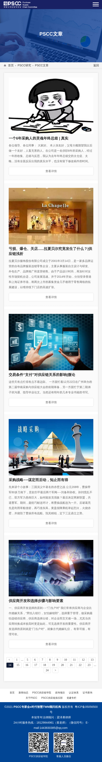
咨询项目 (60, 692)
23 (89, 665)
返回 (96, 65)
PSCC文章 (41, 65)
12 (83, 659)
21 (71, 665)
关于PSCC (31, 698)
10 (65, 659)
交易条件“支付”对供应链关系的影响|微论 (42, 374)
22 (80, 665)
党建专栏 (71, 698)
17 (35, 665)
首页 (11, 65)
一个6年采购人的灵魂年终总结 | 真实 (38, 138)
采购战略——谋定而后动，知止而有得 (38, 479)
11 (74, 659)
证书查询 (87, 692)
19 (53, 665)
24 (47, 670)
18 (44, 665)
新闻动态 (23, 692)
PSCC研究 (24, 65)
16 (26, 665)
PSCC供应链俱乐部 (52, 698)
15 (18, 665)
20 (62, 665)
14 (9, 665)
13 (92, 659)
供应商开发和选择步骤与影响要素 (36, 600)
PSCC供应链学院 (41, 692)
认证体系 (74, 692)
